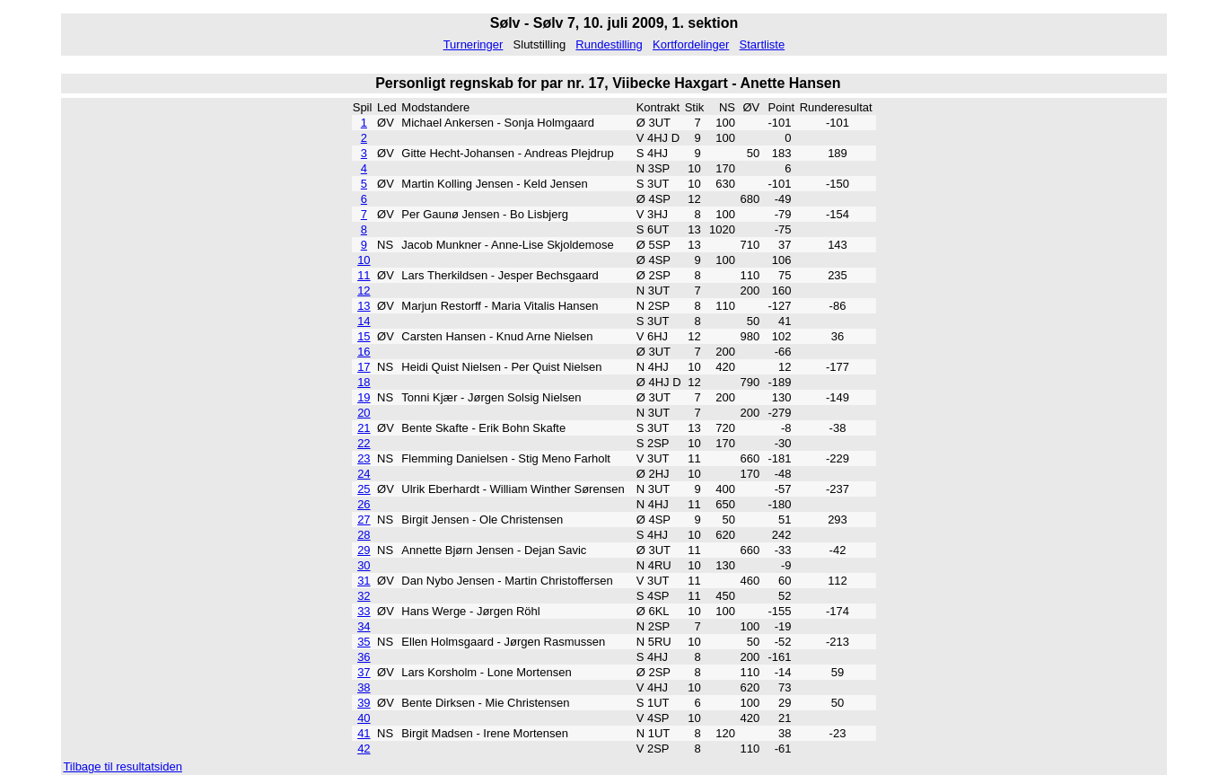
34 (363, 626)
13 (363, 306)
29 (363, 550)
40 (363, 718)
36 (363, 657)
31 (363, 580)
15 (363, 336)
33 (363, 611)
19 (363, 397)
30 (363, 565)
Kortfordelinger (691, 44)
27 (363, 519)
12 (363, 290)
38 (363, 687)
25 (363, 489)
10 (363, 260)
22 (363, 443)
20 (363, 412)
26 (363, 504)
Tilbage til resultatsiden (122, 766)
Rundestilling (608, 44)
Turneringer (473, 44)
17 (363, 367)
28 (363, 535)
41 (363, 733)
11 (363, 275)
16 (363, 351)
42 (363, 748)
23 (363, 458)
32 (363, 596)
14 (363, 321)
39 (363, 702)
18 (363, 382)
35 (363, 641)
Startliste (762, 44)
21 (363, 428)
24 (363, 473)
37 (363, 672)
